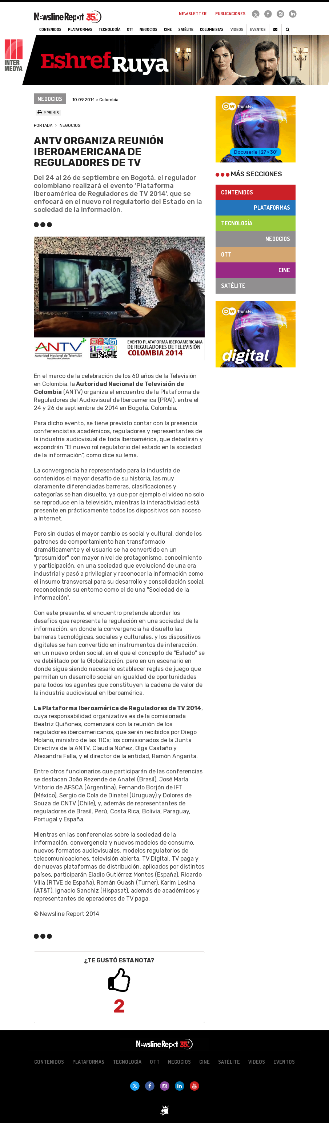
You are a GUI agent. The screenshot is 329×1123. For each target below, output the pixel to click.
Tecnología (236, 223)
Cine (284, 270)
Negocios (70, 125)
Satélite (233, 285)
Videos (236, 29)
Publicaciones (230, 13)
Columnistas (212, 29)
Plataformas (272, 207)
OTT (226, 254)
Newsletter (192, 13)
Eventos (258, 29)
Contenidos (237, 192)
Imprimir (48, 112)
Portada (43, 125)
